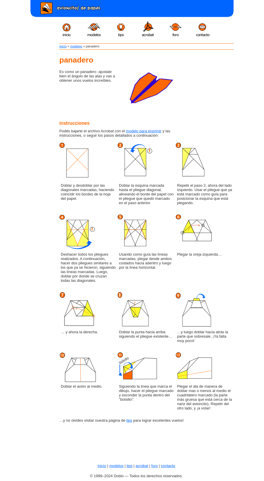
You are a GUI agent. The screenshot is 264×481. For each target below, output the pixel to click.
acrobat (141, 466)
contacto (168, 466)
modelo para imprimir (143, 131)
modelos (76, 46)
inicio (63, 46)
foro (154, 466)
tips (129, 420)
